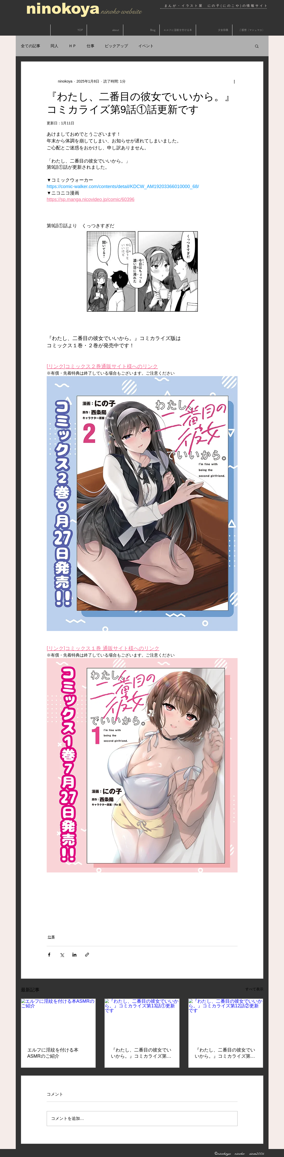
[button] (256, 46)
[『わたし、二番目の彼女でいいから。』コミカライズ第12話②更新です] (226, 1020)
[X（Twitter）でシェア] (61, 954)
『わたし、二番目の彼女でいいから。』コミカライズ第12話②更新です (225, 1053)
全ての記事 (30, 46)
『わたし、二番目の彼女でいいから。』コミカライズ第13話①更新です (141, 1053)
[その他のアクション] (234, 81)
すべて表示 (254, 989)
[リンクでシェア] (87, 954)
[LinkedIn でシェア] (74, 954)
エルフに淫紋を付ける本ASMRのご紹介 (52, 1053)
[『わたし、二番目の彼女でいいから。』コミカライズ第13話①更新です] (142, 1020)
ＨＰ (72, 46)
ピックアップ (116, 46)
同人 (54, 46)
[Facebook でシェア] (49, 954)
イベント (146, 46)
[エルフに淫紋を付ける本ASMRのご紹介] (58, 1020)
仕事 (90, 46)
